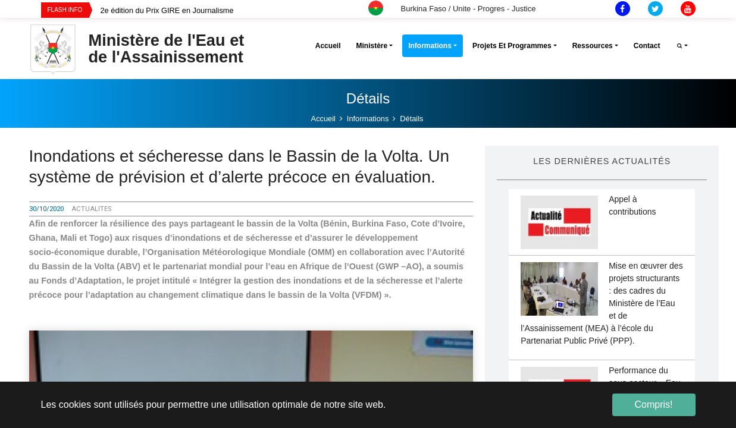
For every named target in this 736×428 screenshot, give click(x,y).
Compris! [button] (653, 404)
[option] (244, 10)
